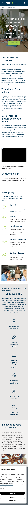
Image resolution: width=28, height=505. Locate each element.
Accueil (3, 7)
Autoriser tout (12, 493)
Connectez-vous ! (14, 42)
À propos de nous (11, 7)
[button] (2, 3)
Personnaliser (12, 500)
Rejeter (12, 497)
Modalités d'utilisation (6, 485)
